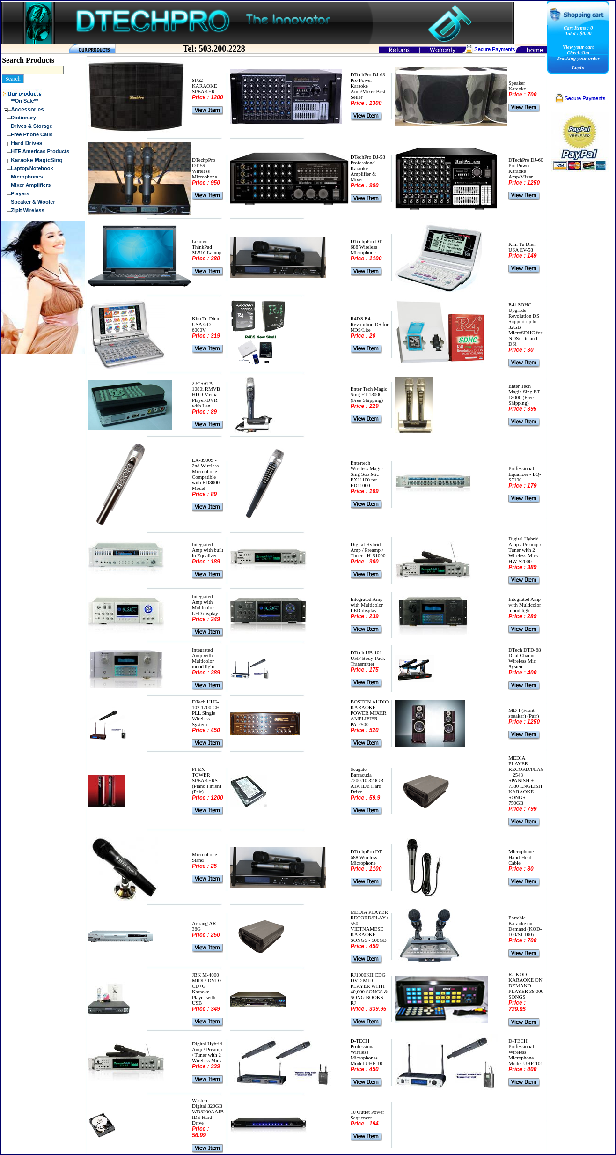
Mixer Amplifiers (31, 185)
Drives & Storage (31, 126)
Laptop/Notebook (32, 168)
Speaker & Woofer (33, 202)
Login (578, 67)
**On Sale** (24, 101)
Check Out (578, 52)
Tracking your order (578, 58)
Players (20, 193)
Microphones (27, 176)
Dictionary (23, 117)
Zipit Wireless (27, 210)
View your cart (578, 47)
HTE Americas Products (40, 151)
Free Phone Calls (31, 134)
